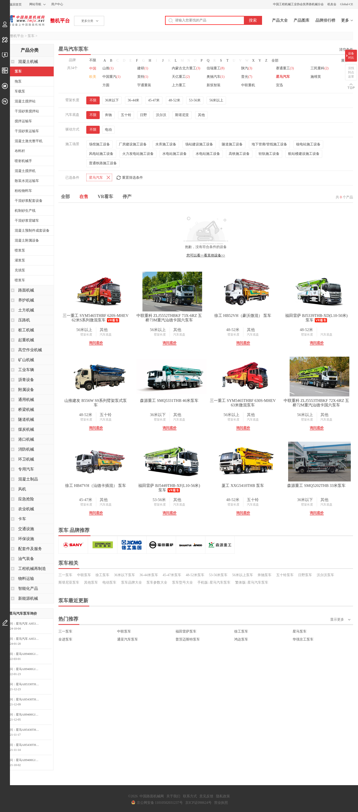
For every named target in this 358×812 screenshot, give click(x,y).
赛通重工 (285, 68)
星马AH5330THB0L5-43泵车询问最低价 (29, 684)
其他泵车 (91, 582)
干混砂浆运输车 (27, 131)
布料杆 (20, 151)
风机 (22, 489)
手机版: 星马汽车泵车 (213, 582)
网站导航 (35, 4)
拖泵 (18, 81)
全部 (274, 60)
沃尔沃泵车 (325, 574)
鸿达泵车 (241, 639)
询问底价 (96, 342)
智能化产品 (28, 588)
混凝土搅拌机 (25, 171)
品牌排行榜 (325, 20)
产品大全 (280, 20)
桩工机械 (26, 330)
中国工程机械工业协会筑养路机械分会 (298, 4)
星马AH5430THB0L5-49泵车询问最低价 (29, 729)
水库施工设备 (165, 143)
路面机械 (26, 290)
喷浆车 (20, 280)
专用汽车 (26, 469)
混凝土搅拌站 (25, 101)
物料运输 (26, 578)
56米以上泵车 (242, 574)
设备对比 (351, 55)
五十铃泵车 (285, 574)
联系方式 (190, 796)
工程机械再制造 (32, 568)
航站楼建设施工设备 (303, 153)
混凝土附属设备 (27, 240)
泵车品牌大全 (131, 582)
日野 (143, 114)
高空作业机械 (30, 350)
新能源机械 (28, 598)
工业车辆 (26, 370)
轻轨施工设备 (269, 153)
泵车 (31, 36)
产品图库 (302, 20)
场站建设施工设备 (199, 143)
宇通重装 (144, 85)
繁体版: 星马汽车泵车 (251, 582)
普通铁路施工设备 (103, 162)
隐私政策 (223, 796)
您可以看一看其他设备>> (205, 254)
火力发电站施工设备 (138, 153)
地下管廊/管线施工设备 (269, 143)
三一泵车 (65, 574)
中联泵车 (84, 574)
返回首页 (16, 4)
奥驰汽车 (215, 77)
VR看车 (105, 195)
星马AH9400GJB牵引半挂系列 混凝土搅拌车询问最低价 (29, 654)
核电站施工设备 (308, 143)
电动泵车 (109, 582)
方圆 (105, 85)
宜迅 (279, 85)
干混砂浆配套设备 (29, 201)
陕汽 (246, 68)
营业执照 (221, 803)
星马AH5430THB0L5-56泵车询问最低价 (29, 699)
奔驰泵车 (264, 574)
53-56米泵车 (218, 574)
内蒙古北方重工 (186, 68)
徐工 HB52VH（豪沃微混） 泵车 (242, 315)
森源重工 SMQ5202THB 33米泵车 (316, 485)
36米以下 (112, 99)
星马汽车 (283, 77)
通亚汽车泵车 (127, 639)
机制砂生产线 (25, 211)
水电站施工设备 (174, 153)
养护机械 (26, 300)
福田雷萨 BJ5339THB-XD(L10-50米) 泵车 (316, 317)
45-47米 (154, 99)
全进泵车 (65, 639)
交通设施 (26, 529)
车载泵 (20, 91)
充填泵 (20, 270)
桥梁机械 (26, 409)
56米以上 (216, 99)
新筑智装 (214, 85)
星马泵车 (300, 631)
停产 (127, 195)
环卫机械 (26, 459)
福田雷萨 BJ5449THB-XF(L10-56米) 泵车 (169, 487)
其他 (201, 114)
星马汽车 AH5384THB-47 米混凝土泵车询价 (29, 639)
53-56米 (195, 99)
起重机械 (26, 340)
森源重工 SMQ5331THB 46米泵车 (169, 400)
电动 (108, 129)
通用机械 (26, 399)
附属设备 (26, 389)
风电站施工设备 (101, 153)
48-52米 (174, 99)
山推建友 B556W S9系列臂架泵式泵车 (95, 402)
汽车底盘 (106, 334)
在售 (83, 195)
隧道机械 (26, 419)
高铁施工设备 (239, 153)
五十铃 (126, 114)
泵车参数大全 (156, 582)
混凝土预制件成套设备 (32, 230)
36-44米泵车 (148, 574)
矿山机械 (26, 360)
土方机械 (26, 310)
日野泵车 (305, 574)
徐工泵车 (102, 574)
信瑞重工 (215, 68)
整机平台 (60, 20)
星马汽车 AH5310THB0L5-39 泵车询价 (29, 623)
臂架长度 (86, 334)
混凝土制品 (28, 479)
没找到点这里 (351, 72)
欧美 (92, 77)
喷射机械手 (23, 161)
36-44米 (133, 99)
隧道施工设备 (232, 143)
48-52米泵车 (195, 574)
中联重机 (248, 85)
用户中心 (57, 4)
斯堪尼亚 (182, 114)
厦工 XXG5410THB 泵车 (243, 485)
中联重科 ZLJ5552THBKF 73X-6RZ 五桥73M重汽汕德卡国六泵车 (169, 317)
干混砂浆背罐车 (27, 220)
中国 (92, 68)
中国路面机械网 (25, 20)
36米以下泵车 (124, 574)
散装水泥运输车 (27, 181)
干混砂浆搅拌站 (27, 111)
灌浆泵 (20, 260)
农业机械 (26, 509)
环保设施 (26, 539)
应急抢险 (26, 499)
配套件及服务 (30, 549)
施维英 (316, 77)
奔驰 (108, 114)
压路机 (24, 320)
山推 (107, 68)
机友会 (331, 4)
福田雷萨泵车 (186, 631)
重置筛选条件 (132, 177)
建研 (142, 68)
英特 (142, 77)
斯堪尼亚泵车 (68, 582)
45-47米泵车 (172, 574)
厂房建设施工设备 (133, 143)
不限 (92, 60)
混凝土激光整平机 (29, 141)
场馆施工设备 (99, 143)
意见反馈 (206, 796)
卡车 (22, 519)
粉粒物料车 (23, 191)
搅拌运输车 (23, 121)
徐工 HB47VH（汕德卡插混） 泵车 (95, 485)
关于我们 (173, 796)
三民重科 (319, 68)
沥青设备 (26, 380)
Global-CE (346, 4)
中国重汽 (111, 77)
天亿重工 (181, 77)
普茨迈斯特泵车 (188, 639)
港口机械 (26, 439)
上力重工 (179, 85)
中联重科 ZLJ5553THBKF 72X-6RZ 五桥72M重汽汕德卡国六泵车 (316, 402)
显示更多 (337, 619)
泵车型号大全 (182, 582)
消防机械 (26, 449)
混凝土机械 (28, 61)
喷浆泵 (20, 250)
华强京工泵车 (303, 639)
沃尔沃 (161, 114)
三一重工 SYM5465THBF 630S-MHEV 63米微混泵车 (243, 402)
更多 (345, 20)
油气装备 (26, 558)
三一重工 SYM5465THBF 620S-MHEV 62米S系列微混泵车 (96, 317)
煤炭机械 (26, 429)
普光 (246, 77)
